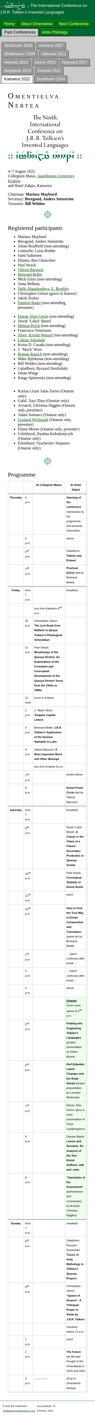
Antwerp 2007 (51, 45)
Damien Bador (29, 303)
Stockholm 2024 (51, 79)
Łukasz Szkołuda (31, 340)
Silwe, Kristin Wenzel (35, 335)
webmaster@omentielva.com (19, 1410)
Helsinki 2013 (16, 62)
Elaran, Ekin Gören (33, 316)
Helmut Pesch (29, 326)
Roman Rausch (30, 354)
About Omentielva (36, 24)
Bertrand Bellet (30, 274)
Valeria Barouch (31, 270)
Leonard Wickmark (33, 420)
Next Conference (74, 24)
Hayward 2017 (75, 62)
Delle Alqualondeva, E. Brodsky (43, 289)
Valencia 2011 (53, 54)
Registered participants (35, 228)
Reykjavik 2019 (17, 71)
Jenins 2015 (45, 62)
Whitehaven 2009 (19, 54)
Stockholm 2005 (18, 45)
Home (9, 24)
